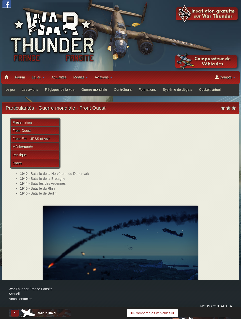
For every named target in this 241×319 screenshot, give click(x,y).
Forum (20, 77)
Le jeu (38, 77)
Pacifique (20, 155)
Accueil (14, 294)
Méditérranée (23, 147)
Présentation (22, 122)
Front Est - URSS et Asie (31, 139)
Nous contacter (20, 299)
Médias (80, 77)
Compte (225, 77)
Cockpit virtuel (210, 89)
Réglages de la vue (60, 89)
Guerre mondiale (94, 89)
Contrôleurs (123, 89)
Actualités (59, 77)
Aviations (103, 77)
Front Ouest (22, 131)
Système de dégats (177, 89)
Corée (17, 163)
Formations (147, 89)
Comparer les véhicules (152, 313)
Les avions (30, 89)
